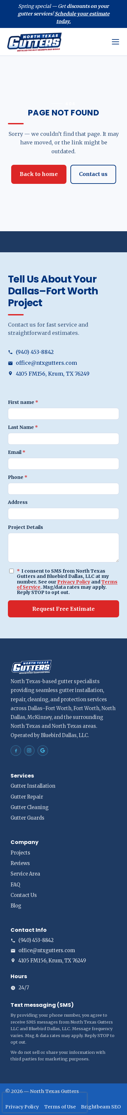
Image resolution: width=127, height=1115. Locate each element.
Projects (20, 853)
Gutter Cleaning (30, 807)
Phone (17, 477)
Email (16, 452)
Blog (16, 906)
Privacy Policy (73, 582)
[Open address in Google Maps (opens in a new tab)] (63, 374)
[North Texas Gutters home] (56, 42)
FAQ (15, 885)
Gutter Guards (27, 818)
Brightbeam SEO (101, 1107)
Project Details (25, 527)
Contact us (93, 174)
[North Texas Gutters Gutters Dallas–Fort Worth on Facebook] (16, 750)
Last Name (23, 427)
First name (23, 402)
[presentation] (45, 1102)
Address (18, 502)
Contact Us (24, 895)
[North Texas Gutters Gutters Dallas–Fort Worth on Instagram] (29, 750)
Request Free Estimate (63, 609)
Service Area (25, 874)
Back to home (39, 174)
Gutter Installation (33, 786)
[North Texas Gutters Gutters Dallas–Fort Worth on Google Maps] (43, 750)
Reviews (20, 863)
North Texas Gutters (54, 1091)
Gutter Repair (27, 797)
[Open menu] (115, 42)
